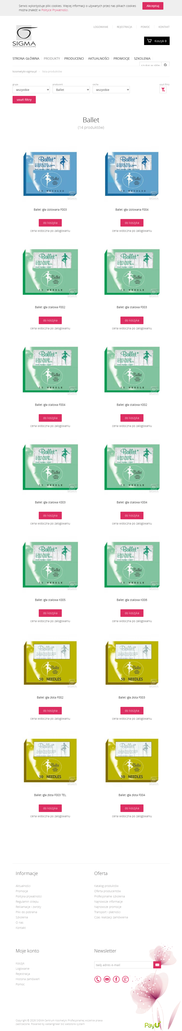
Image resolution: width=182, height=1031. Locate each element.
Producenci (74, 58)
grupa (15, 84)
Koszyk (161, 41)
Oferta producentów (107, 891)
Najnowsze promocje (107, 907)
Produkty (52, 58)
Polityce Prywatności (54, 10)
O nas (19, 922)
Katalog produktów (106, 886)
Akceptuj (153, 6)
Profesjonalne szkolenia (109, 896)
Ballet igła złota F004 (132, 795)
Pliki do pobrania (26, 912)
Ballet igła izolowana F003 (50, 209)
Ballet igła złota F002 (50, 697)
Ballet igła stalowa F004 (50, 405)
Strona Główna (26, 58)
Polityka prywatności (29, 896)
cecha (95, 84)
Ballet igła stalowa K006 (132, 600)
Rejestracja (124, 26)
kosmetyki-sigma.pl (25, 71)
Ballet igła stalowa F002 (50, 307)
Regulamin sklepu (27, 901)
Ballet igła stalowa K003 (50, 502)
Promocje (122, 58)
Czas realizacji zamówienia (111, 917)
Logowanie (100, 26)
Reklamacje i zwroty (28, 907)
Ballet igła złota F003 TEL (50, 795)
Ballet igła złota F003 (132, 697)
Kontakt (164, 26)
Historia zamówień (28, 979)
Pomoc (145, 26)
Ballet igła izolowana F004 (131, 209)
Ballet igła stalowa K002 (132, 405)
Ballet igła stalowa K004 (132, 502)
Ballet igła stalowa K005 (50, 600)
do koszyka (50, 223)
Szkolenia (142, 58)
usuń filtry (24, 100)
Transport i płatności (107, 912)
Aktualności (98, 58)
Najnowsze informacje (108, 901)
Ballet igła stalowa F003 (132, 307)
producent (58, 84)
